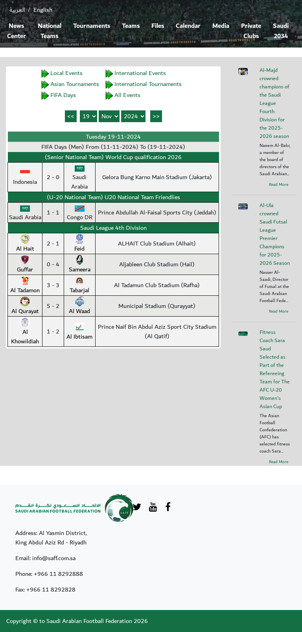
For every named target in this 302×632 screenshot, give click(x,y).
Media (220, 26)
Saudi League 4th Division (113, 228)
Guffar (25, 265)
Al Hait (25, 244)
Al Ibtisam (79, 332)
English (42, 10)
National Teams (49, 31)
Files (157, 26)
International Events (140, 73)
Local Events (66, 73)
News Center (16, 31)
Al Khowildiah (25, 331)
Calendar (188, 26)
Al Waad (79, 306)
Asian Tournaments (74, 84)
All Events (127, 95)
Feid (79, 244)
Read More (278, 184)
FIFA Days (63, 95)
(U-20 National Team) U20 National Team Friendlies (113, 197)
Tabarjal (79, 285)
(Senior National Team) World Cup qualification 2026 (113, 157)
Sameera (79, 265)
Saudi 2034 (281, 31)
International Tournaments (148, 84)
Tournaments (91, 26)
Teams (131, 26)
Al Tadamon (25, 285)
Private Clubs (251, 31)
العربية (17, 10)
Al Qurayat (25, 306)
